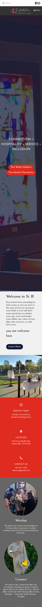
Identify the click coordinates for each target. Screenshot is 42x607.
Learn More (14, 347)
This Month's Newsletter (21, 172)
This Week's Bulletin (21, 167)
